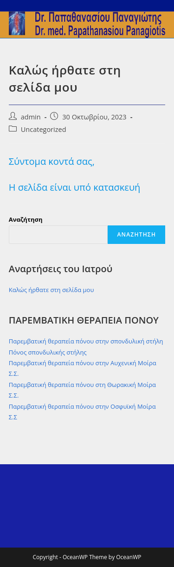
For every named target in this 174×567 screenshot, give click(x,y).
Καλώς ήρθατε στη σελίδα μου (51, 290)
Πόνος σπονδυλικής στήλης (48, 352)
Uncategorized (43, 129)
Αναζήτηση (26, 219)
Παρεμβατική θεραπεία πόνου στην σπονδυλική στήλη (86, 341)
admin (31, 116)
